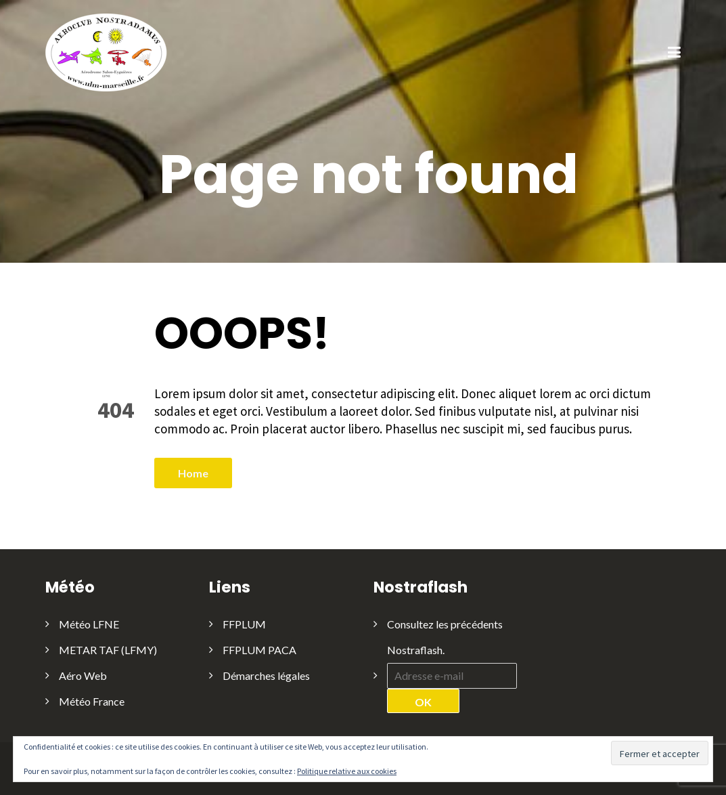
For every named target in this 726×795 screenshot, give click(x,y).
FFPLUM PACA (259, 649)
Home (193, 473)
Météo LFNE (89, 624)
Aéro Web (83, 675)
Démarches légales (266, 675)
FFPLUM (244, 624)
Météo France (91, 701)
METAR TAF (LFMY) (108, 649)
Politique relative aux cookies (346, 771)
